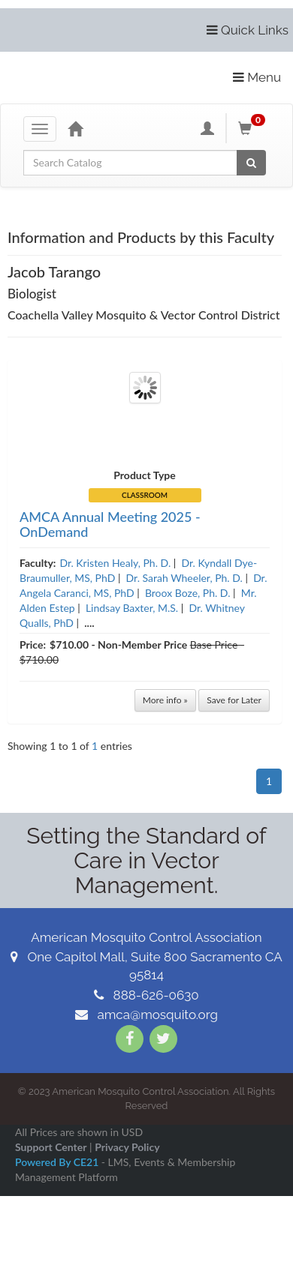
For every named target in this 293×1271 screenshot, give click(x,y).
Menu (257, 77)
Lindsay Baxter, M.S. (132, 607)
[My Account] (207, 128)
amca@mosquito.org (146, 1014)
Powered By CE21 (58, 1162)
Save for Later (234, 700)
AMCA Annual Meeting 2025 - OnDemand (110, 524)
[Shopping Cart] (254, 128)
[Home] (75, 128)
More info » (165, 700)
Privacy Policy (127, 1147)
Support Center (50, 1147)
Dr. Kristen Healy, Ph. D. (115, 562)
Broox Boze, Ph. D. (188, 592)
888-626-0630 (146, 995)
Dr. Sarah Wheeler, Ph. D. (184, 577)
